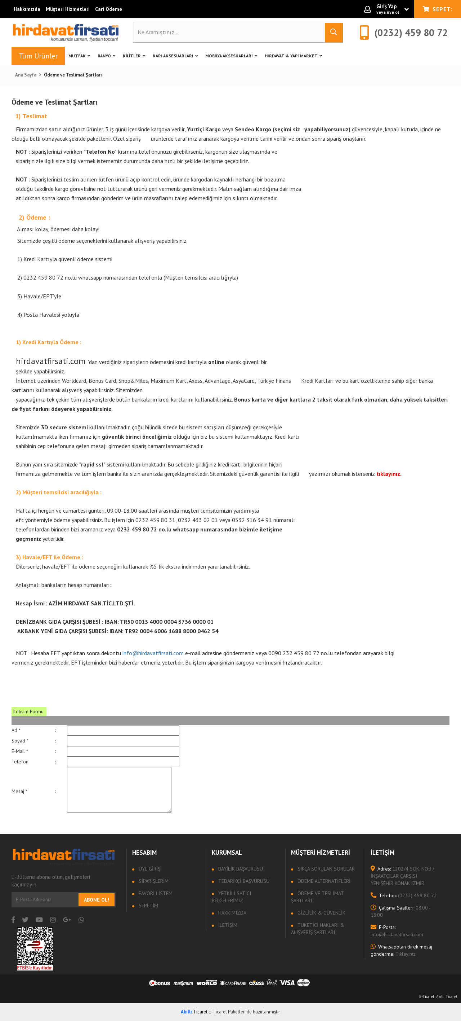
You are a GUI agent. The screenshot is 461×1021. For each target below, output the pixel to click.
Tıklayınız (401, 950)
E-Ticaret (426, 996)
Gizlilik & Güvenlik (320, 913)
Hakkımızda (27, 9)
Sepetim (147, 905)
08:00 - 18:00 (400, 911)
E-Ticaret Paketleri (227, 1012)
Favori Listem (155, 893)
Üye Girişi (149, 869)
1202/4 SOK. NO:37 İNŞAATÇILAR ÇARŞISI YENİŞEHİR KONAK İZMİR (402, 876)
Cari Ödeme (108, 9)
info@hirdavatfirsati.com (153, 653)
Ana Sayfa (25, 75)
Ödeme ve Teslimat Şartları (317, 897)
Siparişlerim (153, 881)
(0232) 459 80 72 (404, 895)
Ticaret (194, 1012)
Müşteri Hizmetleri (68, 9)
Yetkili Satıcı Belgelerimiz (231, 897)
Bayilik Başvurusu (240, 869)
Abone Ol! (96, 900)
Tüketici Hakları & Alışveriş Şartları (317, 928)
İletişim (227, 925)
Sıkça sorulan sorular (325, 869)
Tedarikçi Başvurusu (243, 881)
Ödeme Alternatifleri (323, 881)
